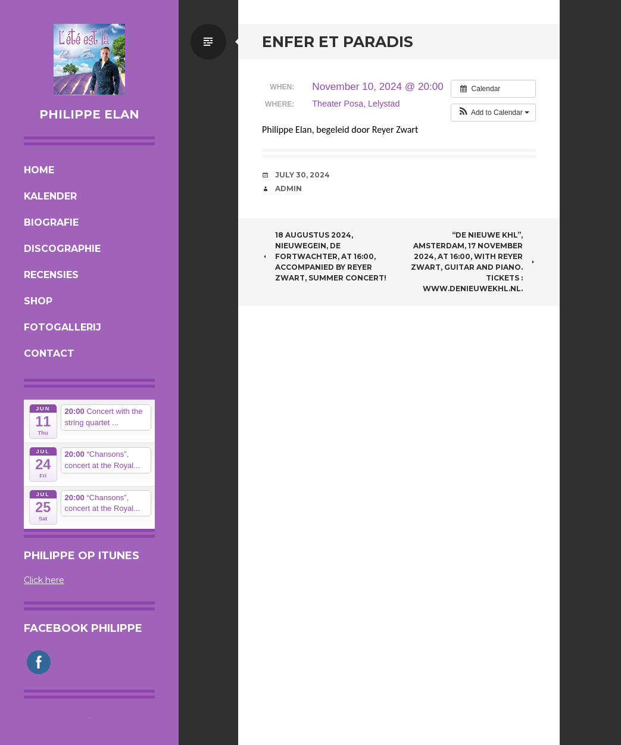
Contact (49, 353)
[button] (493, 112)
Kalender (50, 196)
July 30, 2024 (302, 174)
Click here (44, 580)
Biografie (51, 222)
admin (288, 188)
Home (39, 170)
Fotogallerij (62, 327)
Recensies (51, 274)
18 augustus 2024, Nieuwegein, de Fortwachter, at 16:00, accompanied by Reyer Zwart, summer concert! (324, 256)
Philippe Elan (89, 114)
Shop (38, 301)
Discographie (62, 248)
